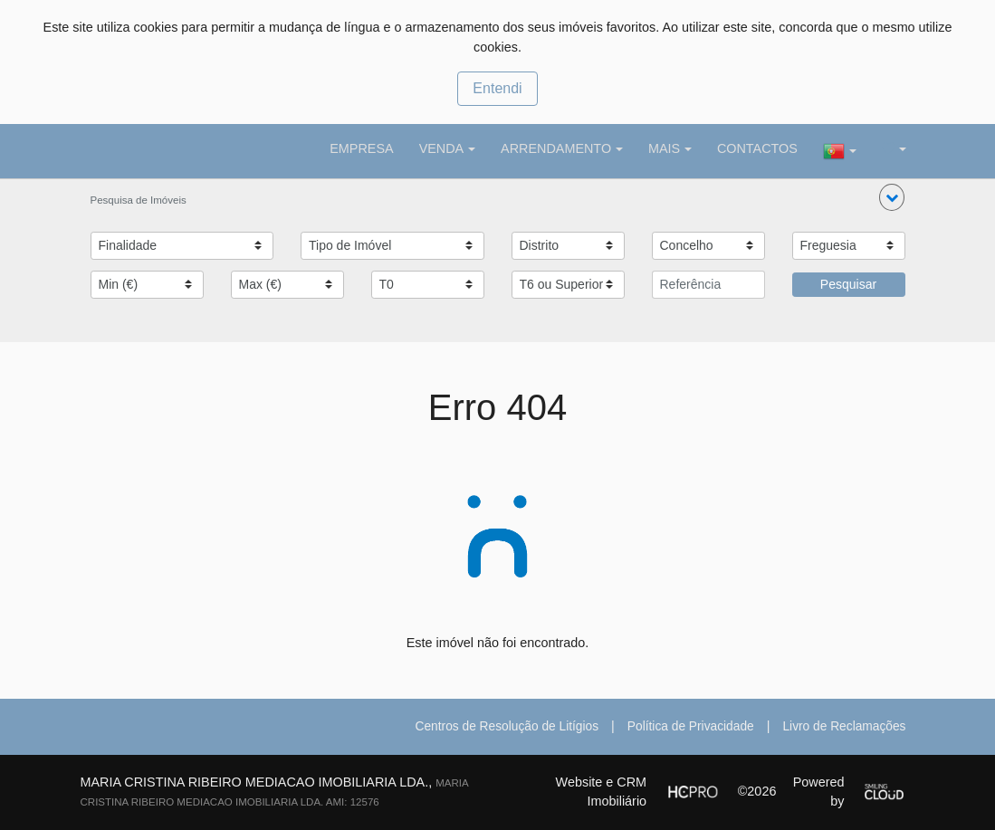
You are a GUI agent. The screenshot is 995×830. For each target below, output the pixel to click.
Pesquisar (848, 284)
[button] (891, 197)
